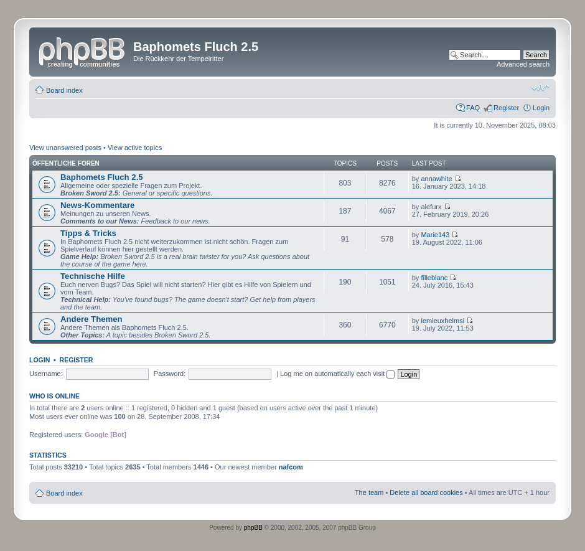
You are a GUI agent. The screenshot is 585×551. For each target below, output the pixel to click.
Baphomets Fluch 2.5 (101, 177)
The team (369, 492)
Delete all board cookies (426, 492)
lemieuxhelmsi (442, 320)
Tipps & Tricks (88, 233)
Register (506, 107)
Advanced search (523, 64)
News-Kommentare (97, 205)
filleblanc (434, 277)
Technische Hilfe (92, 276)
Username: (46, 373)
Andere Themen (91, 319)
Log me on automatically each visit (337, 373)
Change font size (540, 87)
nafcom (291, 467)
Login (541, 107)
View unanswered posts (65, 147)
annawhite (436, 178)
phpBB (253, 527)
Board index (64, 90)
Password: (169, 373)
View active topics (135, 147)
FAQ (473, 107)
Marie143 (435, 234)
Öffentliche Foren (66, 163)
